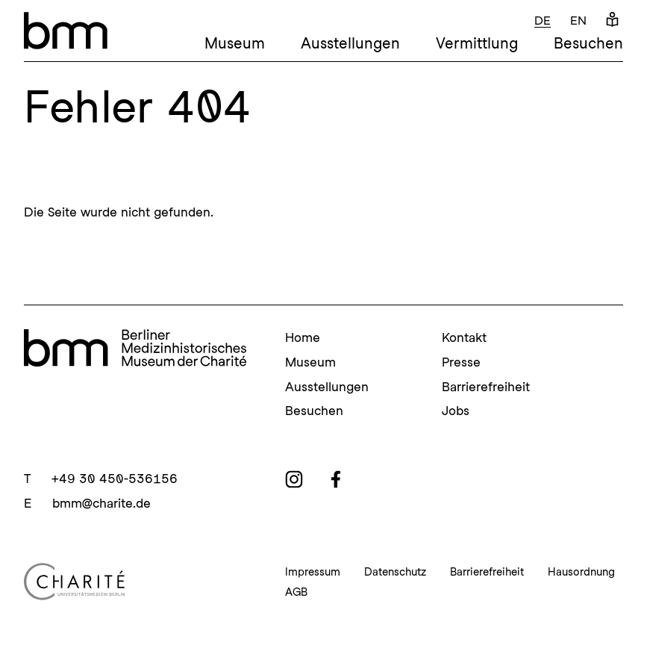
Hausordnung (581, 572)
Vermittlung (477, 43)
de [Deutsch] (542, 20)
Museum (234, 43)
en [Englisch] (578, 20)
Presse (461, 362)
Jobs (455, 410)
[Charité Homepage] (136, 581)
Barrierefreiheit (486, 386)
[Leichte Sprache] (612, 20)
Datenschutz (395, 572)
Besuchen (588, 43)
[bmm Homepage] (135, 348)
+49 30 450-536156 (114, 478)
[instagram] (294, 479)
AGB (296, 592)
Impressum (312, 572)
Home (302, 337)
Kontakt (464, 337)
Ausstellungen (350, 43)
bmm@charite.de (101, 503)
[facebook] (336, 479)
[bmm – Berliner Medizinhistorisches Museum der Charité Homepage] (65, 30)
